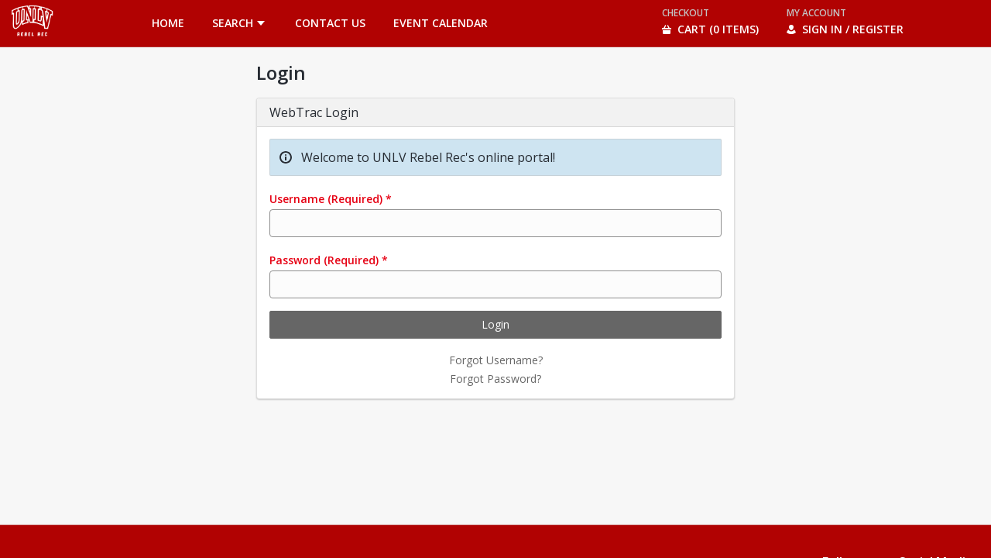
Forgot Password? (495, 378)
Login (495, 324)
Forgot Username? (496, 360)
